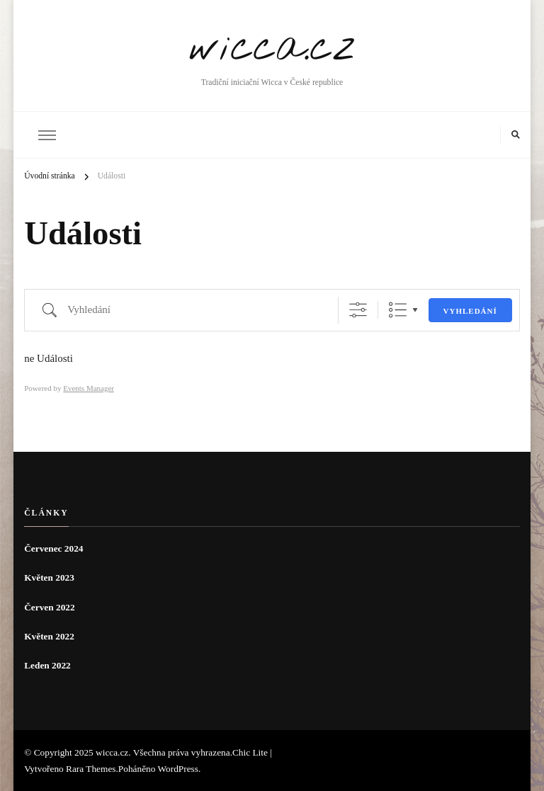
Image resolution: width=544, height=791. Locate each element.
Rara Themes (90, 768)
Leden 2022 (47, 665)
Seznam (398, 310)
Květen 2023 (49, 577)
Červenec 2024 (53, 548)
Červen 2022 (49, 607)
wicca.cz (272, 48)
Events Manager (88, 388)
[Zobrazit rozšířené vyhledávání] (358, 310)
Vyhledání (470, 311)
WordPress (178, 768)
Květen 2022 (49, 636)
